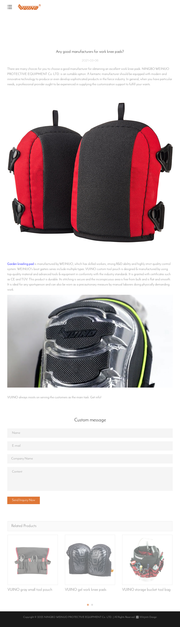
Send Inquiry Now (23, 500)
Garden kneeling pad (20, 264)
